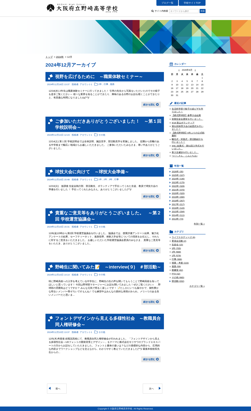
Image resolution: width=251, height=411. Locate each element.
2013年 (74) (177, 219)
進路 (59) (176, 266)
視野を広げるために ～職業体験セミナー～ (99, 76)
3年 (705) (176, 248)
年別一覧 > (199, 224)
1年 (100, 179)
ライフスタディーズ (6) (183, 237)
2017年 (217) (178, 204)
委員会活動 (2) (179, 241)
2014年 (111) (178, 215)
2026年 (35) (177, 171)
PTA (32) (176, 274)
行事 (106, 84)
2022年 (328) (178, 186)
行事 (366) (177, 259)
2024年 (60, 57)
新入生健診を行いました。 (185, 152)
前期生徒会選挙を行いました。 (187, 119)
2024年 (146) (178, 179)
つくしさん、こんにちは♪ (185, 156)
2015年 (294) (178, 211)
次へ (151, 388)
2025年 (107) (178, 175)
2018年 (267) (178, 201)
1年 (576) (176, 255)
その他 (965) (178, 277)
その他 (101, 135)
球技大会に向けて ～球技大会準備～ (92, 171)
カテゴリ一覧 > (197, 286)
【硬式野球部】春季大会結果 (186, 115)
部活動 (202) (178, 281)
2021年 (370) (178, 190)
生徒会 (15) (177, 244)
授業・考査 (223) (180, 263)
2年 (100, 84)
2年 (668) (176, 252)
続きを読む (149, 104)
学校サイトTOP (192, 2)
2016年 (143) (178, 208)
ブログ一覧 (167, 2)
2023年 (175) (178, 182)
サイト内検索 (176, 11)
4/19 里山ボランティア (183, 123)
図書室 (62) (177, 270)
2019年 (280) (178, 197)
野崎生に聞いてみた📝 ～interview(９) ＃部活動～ (108, 266)
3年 (111, 179)
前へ (58, 388)
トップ (49, 57)
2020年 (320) (178, 193)
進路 (112, 84)
